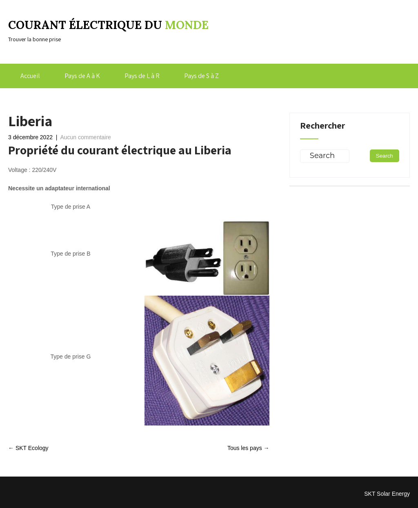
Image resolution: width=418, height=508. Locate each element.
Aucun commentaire (85, 137)
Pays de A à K (82, 75)
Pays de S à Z (201, 75)
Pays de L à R (142, 75)
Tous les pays (248, 448)
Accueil (30, 75)
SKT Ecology (28, 448)
